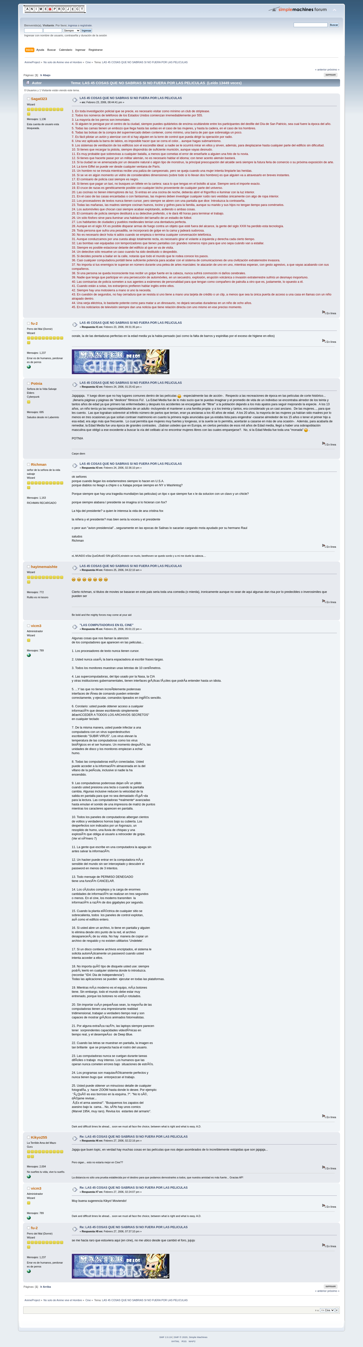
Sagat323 (39, 99)
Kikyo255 (39, 1137)
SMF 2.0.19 (165, 1337)
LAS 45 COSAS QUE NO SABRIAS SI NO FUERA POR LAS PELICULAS (131, 98)
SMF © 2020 (180, 1337)
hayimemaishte (44, 567)
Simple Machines (198, 1337)
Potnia (36, 383)
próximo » (333, 69)
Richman (38, 464)
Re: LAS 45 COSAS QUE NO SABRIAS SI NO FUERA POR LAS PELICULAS (133, 1136)
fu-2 (34, 323)
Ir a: (317, 1310)
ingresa (72, 25)
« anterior (321, 69)
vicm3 (36, 626)
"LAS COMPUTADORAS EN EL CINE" (107, 625)
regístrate (86, 25)
